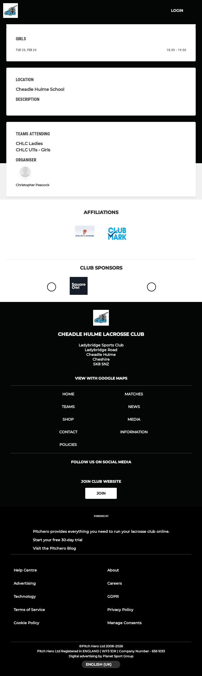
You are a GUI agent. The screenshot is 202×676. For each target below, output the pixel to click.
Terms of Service (29, 609)
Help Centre (25, 570)
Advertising (25, 583)
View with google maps (101, 378)
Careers (114, 583)
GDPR (113, 596)
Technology (25, 596)
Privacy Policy (120, 609)
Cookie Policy (26, 622)
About (113, 570)
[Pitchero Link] (101, 523)
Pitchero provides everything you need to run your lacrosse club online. (101, 531)
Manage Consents (124, 622)
